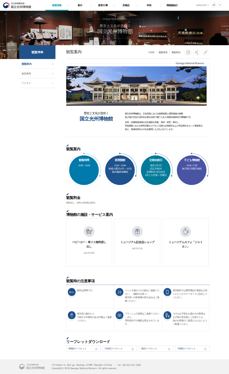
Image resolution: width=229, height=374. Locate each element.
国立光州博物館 (17, 5)
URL (205, 52)
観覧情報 (163, 52)
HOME (214, 5)
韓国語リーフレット (83, 348)
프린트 (188, 52)
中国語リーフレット (192, 348)
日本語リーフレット (119, 348)
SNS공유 (196, 52)
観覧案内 (176, 52)
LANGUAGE (201, 5)
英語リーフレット (155, 348)
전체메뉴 (220, 5)
